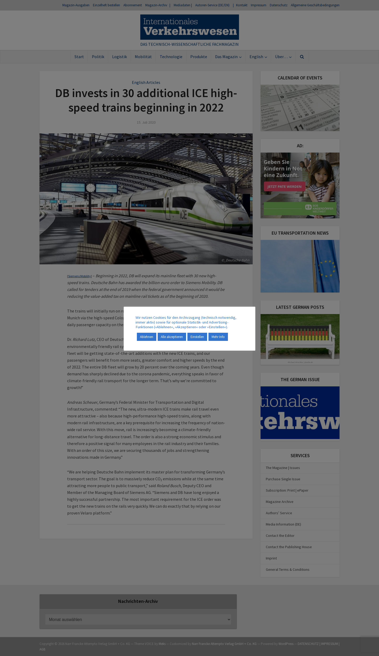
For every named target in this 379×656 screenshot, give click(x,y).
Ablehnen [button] (146, 337)
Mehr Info (218, 337)
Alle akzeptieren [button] (172, 337)
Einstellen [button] (197, 337)
